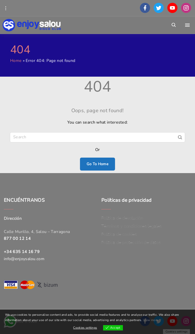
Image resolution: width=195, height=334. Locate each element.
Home (16, 60)
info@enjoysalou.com (24, 259)
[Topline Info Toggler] (5, 8)
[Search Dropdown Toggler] (174, 25)
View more (150, 320)
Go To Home (97, 163)
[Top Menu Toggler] (187, 25)
